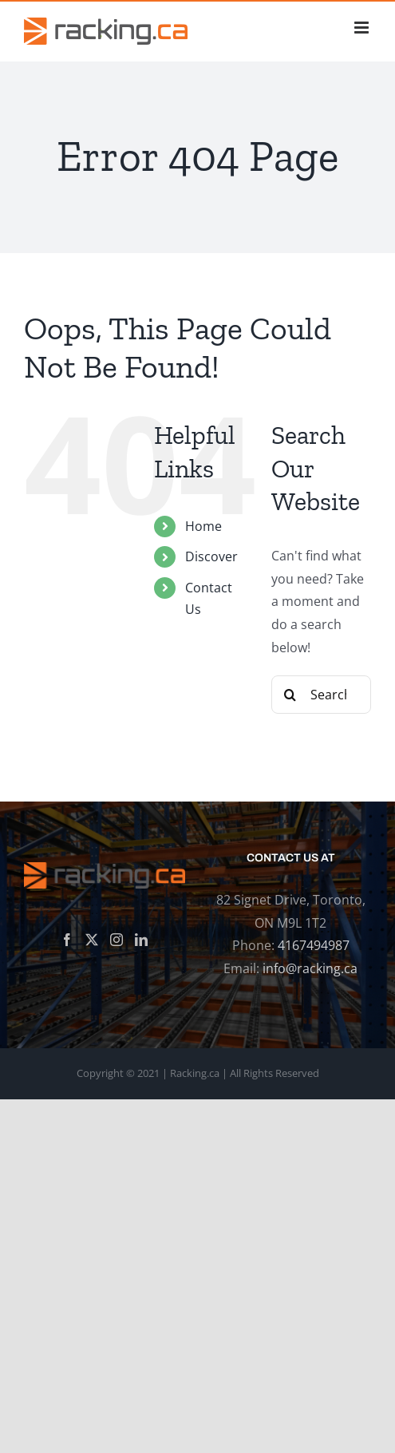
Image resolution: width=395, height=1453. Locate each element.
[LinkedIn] (141, 939)
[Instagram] (116, 939)
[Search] (290, 694)
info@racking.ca (310, 968)
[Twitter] (91, 939)
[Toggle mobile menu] (362, 27)
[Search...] (321, 694)
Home (203, 526)
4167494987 (314, 945)
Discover (211, 556)
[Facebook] (67, 939)
